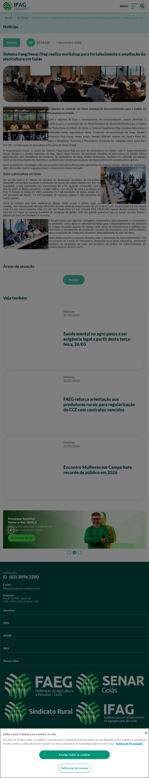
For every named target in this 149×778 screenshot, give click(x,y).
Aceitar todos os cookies (74, 754)
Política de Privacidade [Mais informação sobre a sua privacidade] (129, 743)
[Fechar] (144, 733)
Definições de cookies (74, 768)
